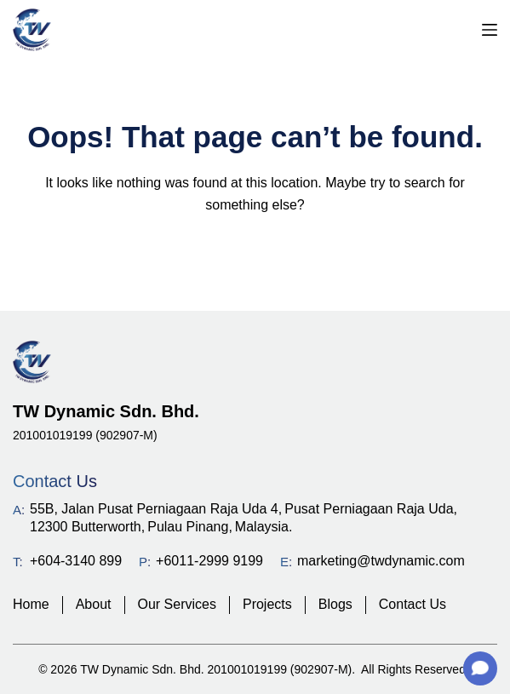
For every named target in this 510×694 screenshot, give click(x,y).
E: (286, 561)
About (94, 604)
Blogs (335, 604)
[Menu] (489, 29)
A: (19, 509)
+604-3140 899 (76, 560)
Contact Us (412, 604)
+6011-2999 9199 (209, 560)
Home (31, 604)
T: (18, 561)
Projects (267, 604)
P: (145, 561)
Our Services (177, 604)
